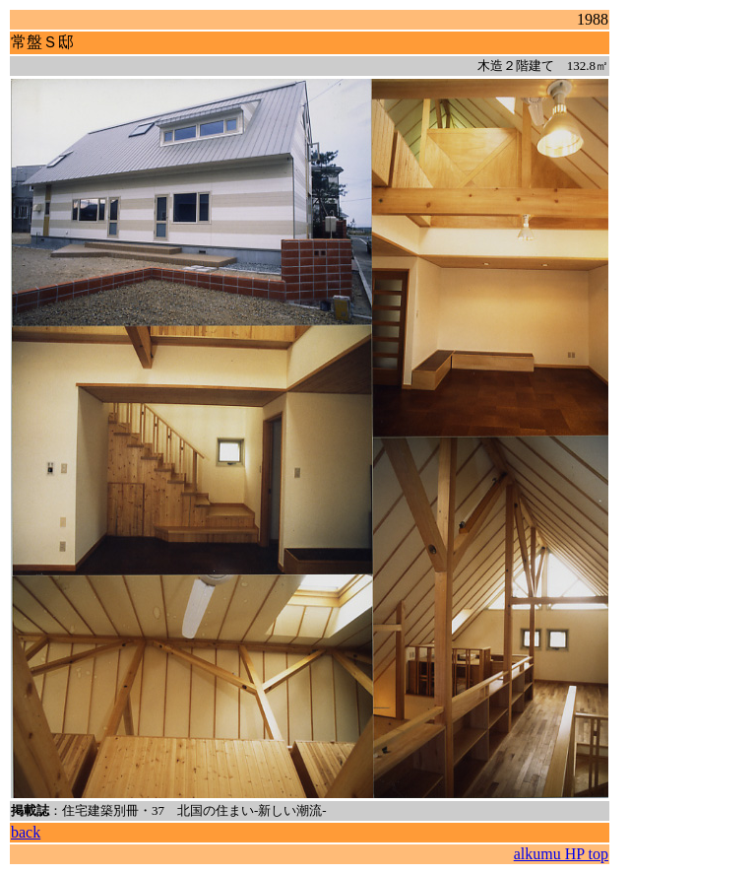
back (25, 832)
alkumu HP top (561, 853)
